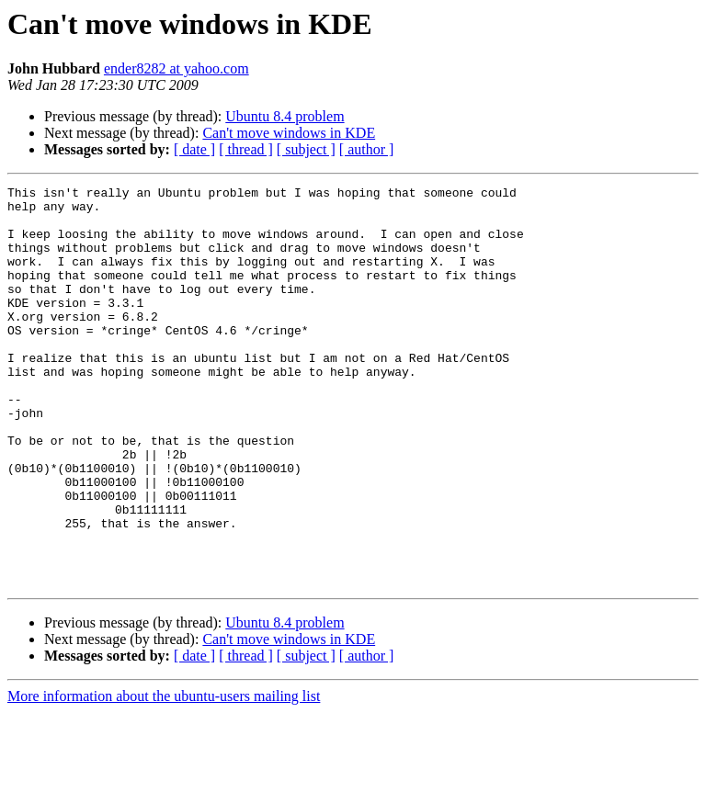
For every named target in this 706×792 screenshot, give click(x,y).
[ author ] (366, 149)
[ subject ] (306, 149)
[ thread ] (246, 149)
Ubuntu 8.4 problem (284, 116)
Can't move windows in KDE (288, 133)
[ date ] (194, 149)
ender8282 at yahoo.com (176, 68)
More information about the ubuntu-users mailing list (163, 776)
